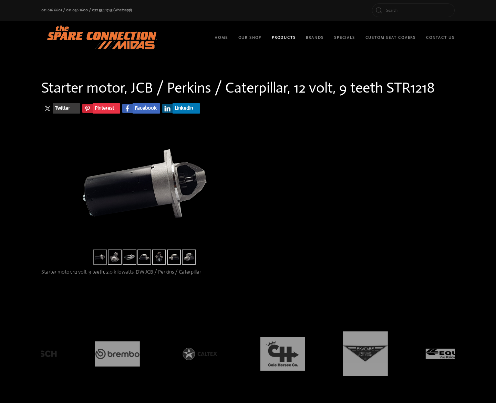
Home (221, 37)
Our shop (249, 37)
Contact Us (440, 37)
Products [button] (284, 37)
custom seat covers (390, 37)
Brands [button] (315, 37)
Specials (344, 37)
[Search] (413, 10)
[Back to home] (103, 38)
